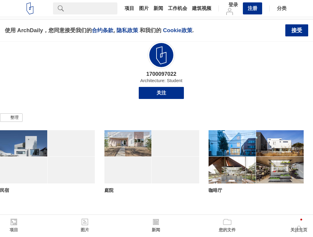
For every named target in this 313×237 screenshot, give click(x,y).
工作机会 (177, 8)
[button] (11, 117)
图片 (144, 8)
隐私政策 (127, 30)
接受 (296, 30)
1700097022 (161, 74)
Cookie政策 (177, 30)
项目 (129, 8)
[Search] (93, 8)
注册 (252, 8)
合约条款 (102, 30)
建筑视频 (201, 8)
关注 (161, 92)
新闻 (158, 8)
